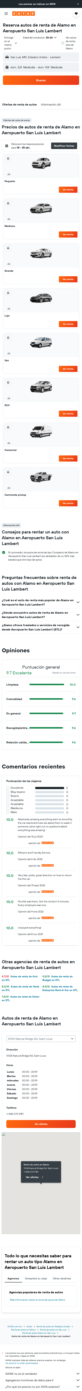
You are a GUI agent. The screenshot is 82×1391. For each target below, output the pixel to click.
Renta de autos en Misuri (23, 1329)
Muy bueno (18, 792)
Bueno (15, 796)
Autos (29, 1326)
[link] (41, 1124)
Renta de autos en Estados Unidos (53, 1326)
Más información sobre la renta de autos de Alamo (37, 1299)
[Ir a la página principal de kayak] (23, 13)
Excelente (17, 787)
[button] (78, 4)
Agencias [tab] (13, 1278)
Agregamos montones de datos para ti (42, 1380)
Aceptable (17, 800)
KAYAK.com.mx (15, 1326)
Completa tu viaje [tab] (36, 1278)
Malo (14, 812)
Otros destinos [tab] (62, 1278)
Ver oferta (68, 189)
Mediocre (17, 808)
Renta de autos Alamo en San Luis (38, 1333)
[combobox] (11, 43)
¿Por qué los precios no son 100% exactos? (42, 1386)
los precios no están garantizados (21, 1363)
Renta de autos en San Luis (53, 1329)
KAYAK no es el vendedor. (42, 1373)
